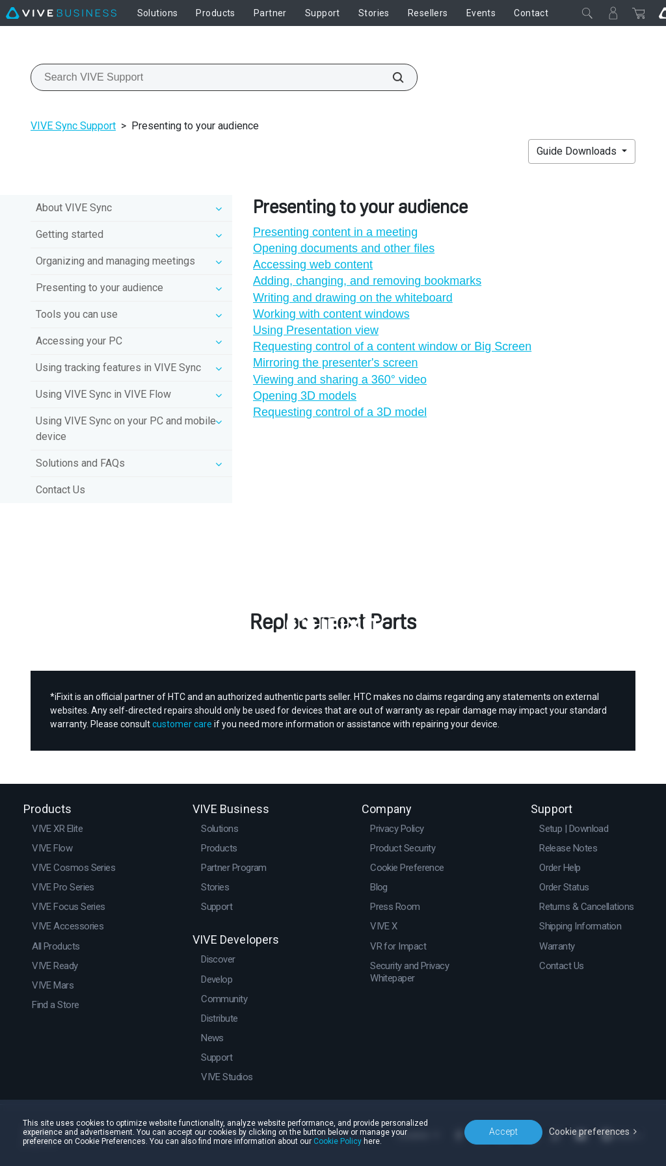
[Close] (587, 13)
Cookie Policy (337, 1141)
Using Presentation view (316, 330)
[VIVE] (61, 12)
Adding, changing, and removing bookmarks (367, 280)
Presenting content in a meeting (335, 232)
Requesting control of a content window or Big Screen (392, 346)
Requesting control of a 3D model (340, 412)
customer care (182, 724)
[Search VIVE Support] (391, 77)
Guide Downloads (578, 151)
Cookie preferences (589, 1131)
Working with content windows (331, 313)
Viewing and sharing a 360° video (340, 379)
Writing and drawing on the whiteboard (353, 297)
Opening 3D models (304, 395)
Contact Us (60, 490)
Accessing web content (313, 264)
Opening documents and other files (343, 248)
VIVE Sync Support (73, 126)
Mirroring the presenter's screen (335, 362)
